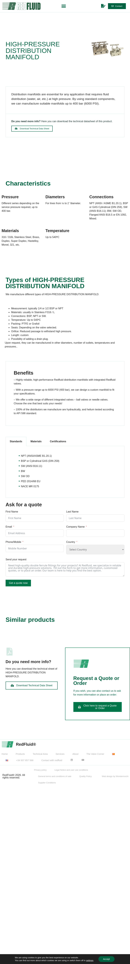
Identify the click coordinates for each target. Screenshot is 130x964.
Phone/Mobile (13, 542)
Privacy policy (40, 770)
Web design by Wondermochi (115, 776)
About (75, 754)
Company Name (75, 526)
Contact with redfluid (51, 760)
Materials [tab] (35, 441)
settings (89, 960)
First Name (12, 511)
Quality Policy (85, 776)
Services (60, 754)
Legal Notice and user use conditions (71, 770)
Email (9, 526)
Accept (106, 959)
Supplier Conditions (47, 782)
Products (20, 754)
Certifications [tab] (58, 441)
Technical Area (40, 754)
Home (5, 754)
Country (70, 542)
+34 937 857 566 (24, 760)
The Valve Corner (95, 754)
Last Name (72, 511)
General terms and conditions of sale (54, 776)
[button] (64, 6)
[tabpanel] (65, 472)
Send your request (16, 559)
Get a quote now (18, 583)
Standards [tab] (16, 441)
